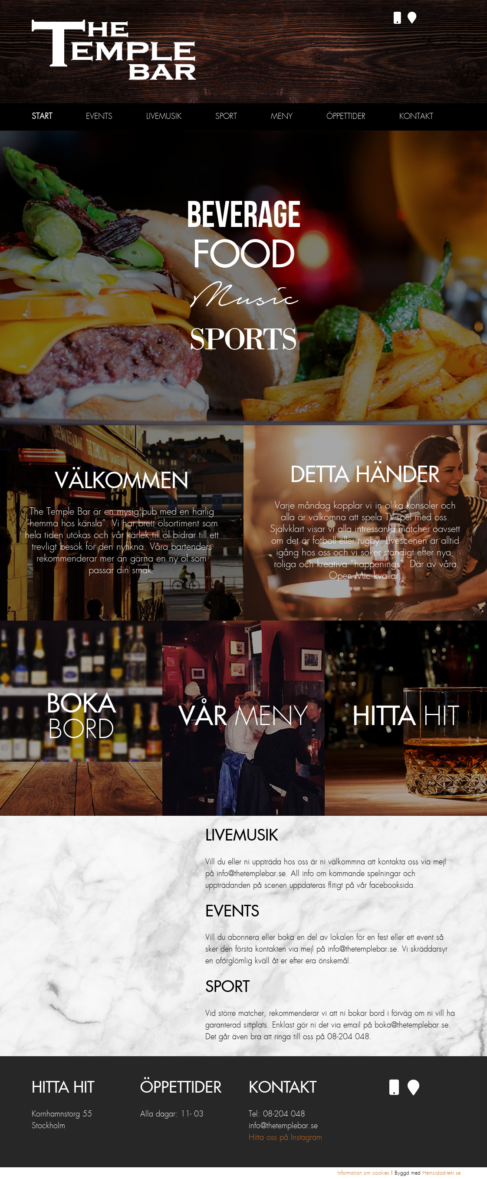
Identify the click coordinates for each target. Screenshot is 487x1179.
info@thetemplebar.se (283, 1126)
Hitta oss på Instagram (285, 1138)
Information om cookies (363, 1173)
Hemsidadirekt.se (441, 1173)
